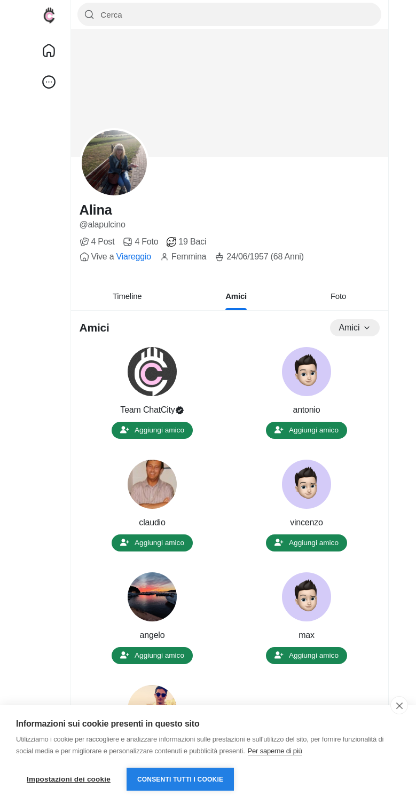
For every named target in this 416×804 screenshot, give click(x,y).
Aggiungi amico (152, 430)
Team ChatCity (147, 409)
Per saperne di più (275, 751)
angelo (152, 635)
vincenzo (306, 522)
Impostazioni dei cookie (69, 779)
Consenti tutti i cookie (180, 779)
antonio (306, 409)
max (307, 635)
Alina (96, 209)
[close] (399, 705)
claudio (152, 522)
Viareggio (133, 256)
